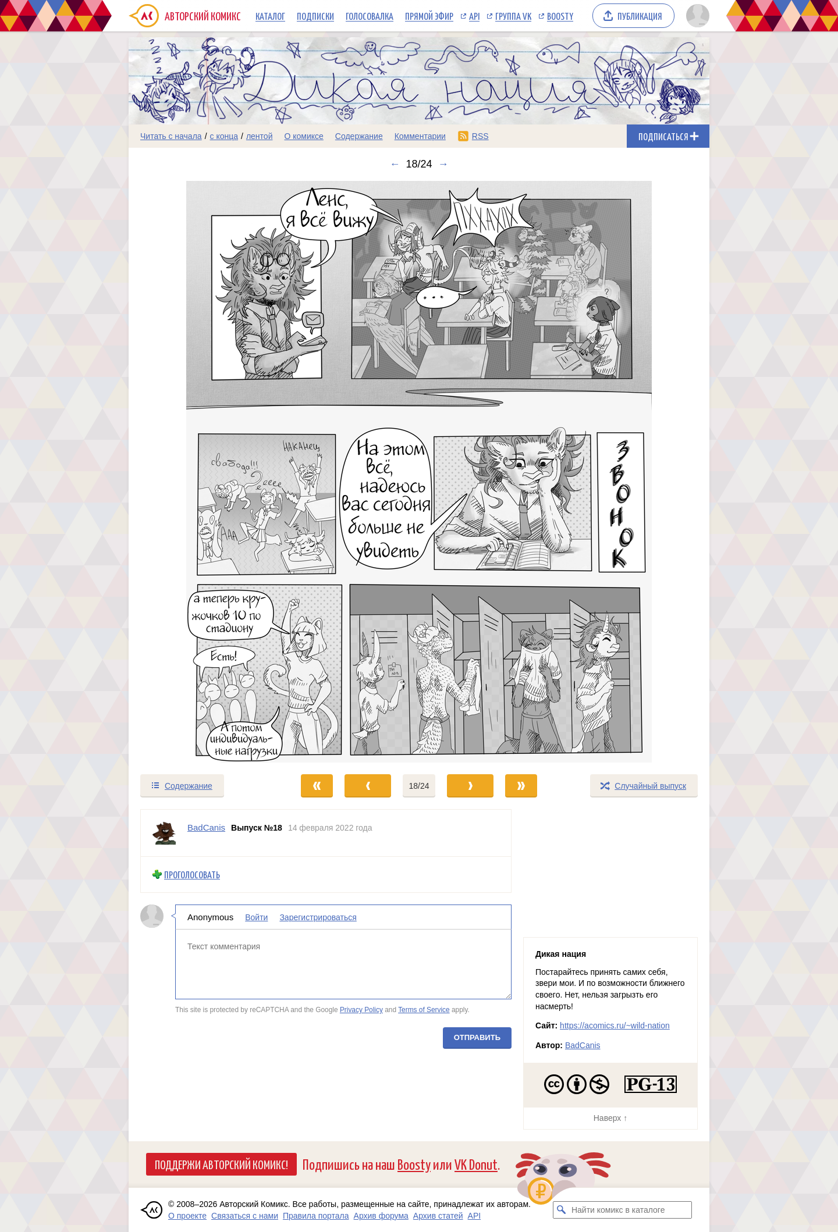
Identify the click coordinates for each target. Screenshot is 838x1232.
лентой (259, 136)
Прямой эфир (429, 15)
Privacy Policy (361, 1010)
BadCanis (583, 1045)
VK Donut (476, 1164)
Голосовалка (369, 15)
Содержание (359, 136)
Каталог (270, 15)
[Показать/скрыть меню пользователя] (695, 15)
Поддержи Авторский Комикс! (221, 1164)
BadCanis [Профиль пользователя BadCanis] (206, 827)
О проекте (187, 1215)
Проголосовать (192, 874)
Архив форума (381, 1215)
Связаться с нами (244, 1215)
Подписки (315, 15)
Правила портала (316, 1215)
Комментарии (420, 136)
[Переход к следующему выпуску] (419, 472)
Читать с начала (171, 136)
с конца (224, 136)
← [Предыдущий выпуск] (394, 164)
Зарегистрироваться (317, 916)
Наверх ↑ (610, 1118)
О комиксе (303, 136)
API (474, 15)
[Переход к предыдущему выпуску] (201, 472)
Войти (256, 916)
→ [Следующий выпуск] (443, 164)
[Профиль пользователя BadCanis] (164, 833)
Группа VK (513, 15)
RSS (480, 136)
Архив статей (438, 1215)
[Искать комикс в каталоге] (561, 1210)
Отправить (477, 1036)
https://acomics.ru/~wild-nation (615, 1025)
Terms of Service (424, 1010)
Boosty (560, 15)
